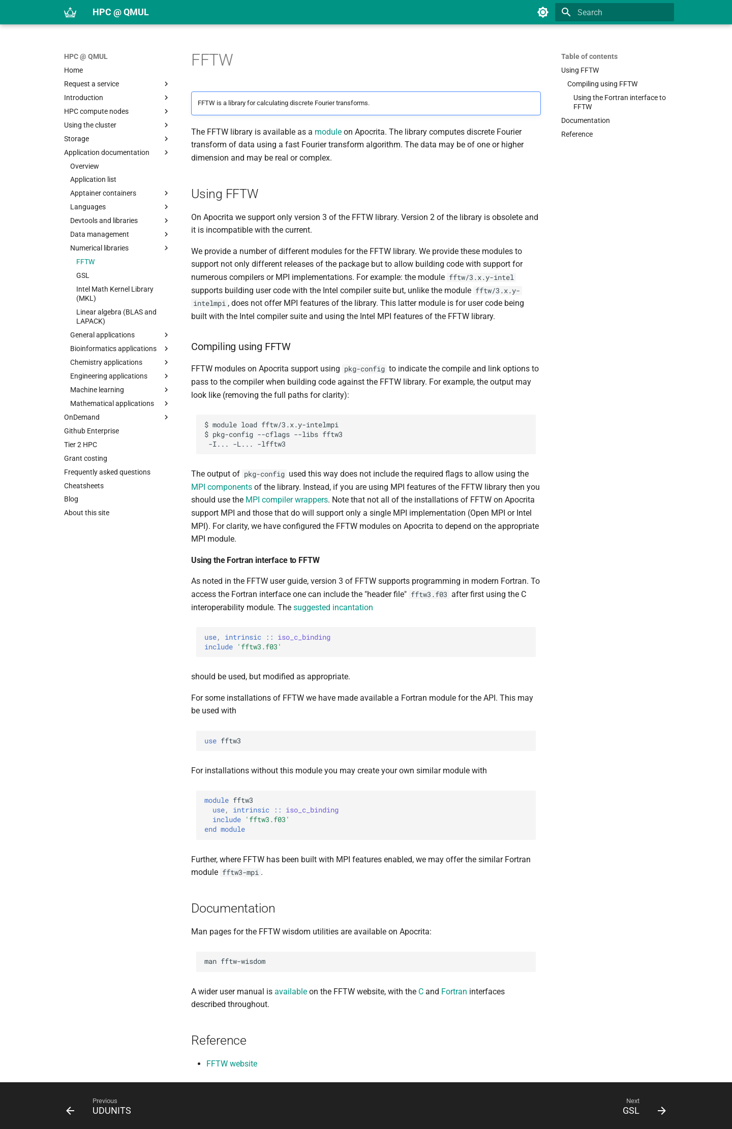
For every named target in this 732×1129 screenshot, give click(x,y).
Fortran (454, 991)
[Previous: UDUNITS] (102, 1108)
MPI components (221, 487)
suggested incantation (333, 607)
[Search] (614, 12)
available (290, 991)
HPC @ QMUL (86, 56)
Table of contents (589, 56)
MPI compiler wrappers (287, 500)
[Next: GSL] (641, 1108)
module (328, 132)
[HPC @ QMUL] (70, 12)
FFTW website (231, 1064)
